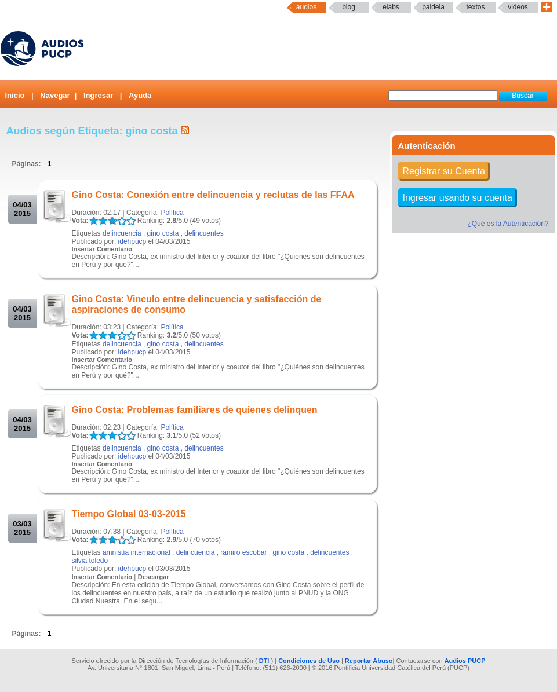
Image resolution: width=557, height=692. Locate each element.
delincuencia (122, 233)
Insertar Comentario (102, 249)
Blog (348, 7)
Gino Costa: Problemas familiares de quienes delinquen (195, 410)
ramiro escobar (243, 552)
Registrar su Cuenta (444, 171)
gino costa (163, 233)
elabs (391, 7)
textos (475, 7)
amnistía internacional (136, 552)
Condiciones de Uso (309, 660)
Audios (306, 7)
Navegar (55, 95)
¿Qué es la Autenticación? (507, 223)
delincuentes (203, 233)
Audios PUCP (465, 660)
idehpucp (132, 241)
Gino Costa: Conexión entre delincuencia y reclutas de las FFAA (213, 195)
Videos (518, 7)
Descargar (153, 576)
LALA (93, 221)
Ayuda (140, 95)
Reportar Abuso (369, 660)
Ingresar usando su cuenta (457, 198)
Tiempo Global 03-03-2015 (129, 514)
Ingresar (98, 95)
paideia (433, 7)
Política (172, 212)
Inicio (15, 95)
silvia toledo (90, 560)
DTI (264, 660)
